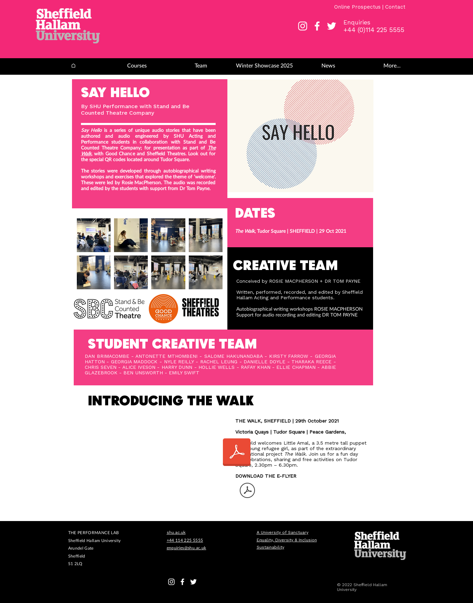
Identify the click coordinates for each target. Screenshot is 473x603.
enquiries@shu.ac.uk (186, 547)
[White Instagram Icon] (303, 26)
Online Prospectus (358, 7)
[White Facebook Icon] (317, 26)
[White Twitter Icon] (332, 26)
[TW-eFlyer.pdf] (247, 491)
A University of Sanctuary (282, 532)
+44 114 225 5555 (185, 540)
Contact (395, 7)
